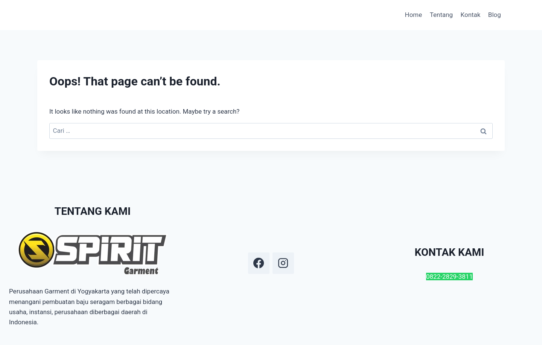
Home (413, 14)
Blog (494, 14)
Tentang (441, 14)
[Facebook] (258, 263)
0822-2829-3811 (449, 276)
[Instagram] (283, 263)
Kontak (471, 14)
